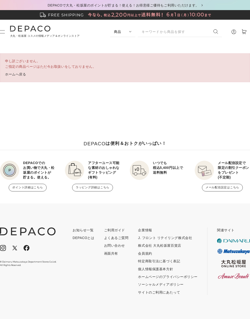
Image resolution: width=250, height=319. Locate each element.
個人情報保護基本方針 (155, 269)
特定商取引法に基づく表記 (159, 261)
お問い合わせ (114, 245)
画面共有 (111, 253)
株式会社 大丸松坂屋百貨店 (159, 245)
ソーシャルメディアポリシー (160, 284)
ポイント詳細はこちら (27, 187)
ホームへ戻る (15, 74)
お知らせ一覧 (83, 230)
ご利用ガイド (114, 230)
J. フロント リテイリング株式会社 (165, 238)
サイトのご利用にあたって (159, 292)
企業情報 (145, 230)
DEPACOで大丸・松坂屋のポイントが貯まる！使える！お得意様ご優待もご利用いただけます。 (123, 5)
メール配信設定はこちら (222, 187)
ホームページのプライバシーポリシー (168, 277)
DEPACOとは (83, 238)
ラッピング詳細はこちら (92, 187)
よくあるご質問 (116, 238)
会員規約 (145, 253)
